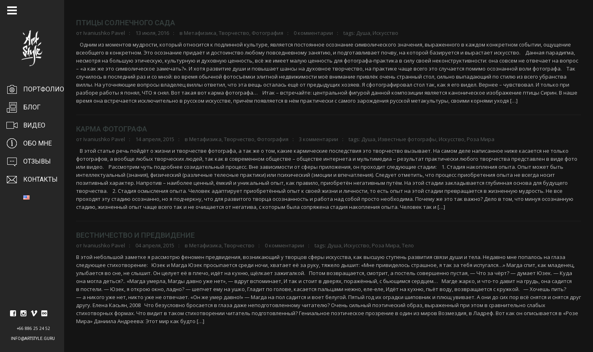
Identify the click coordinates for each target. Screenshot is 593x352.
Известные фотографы (407, 139)
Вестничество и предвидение (135, 235)
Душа (363, 32)
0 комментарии (313, 32)
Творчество (234, 32)
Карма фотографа (111, 129)
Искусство (385, 32)
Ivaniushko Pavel (104, 32)
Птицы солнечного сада (125, 22)
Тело (408, 245)
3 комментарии (318, 139)
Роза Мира (480, 139)
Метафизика (200, 32)
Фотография (267, 32)
